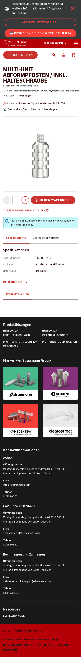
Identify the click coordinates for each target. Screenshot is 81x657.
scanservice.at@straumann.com (21, 533)
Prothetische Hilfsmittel (50, 264)
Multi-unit (9, 95)
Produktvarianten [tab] (17, 294)
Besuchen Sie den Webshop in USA (40, 33)
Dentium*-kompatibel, (27, 85)
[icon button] (72, 8)
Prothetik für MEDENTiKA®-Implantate (21, 344)
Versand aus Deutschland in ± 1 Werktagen (32, 109)
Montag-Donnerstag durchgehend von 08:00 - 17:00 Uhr (34, 469)
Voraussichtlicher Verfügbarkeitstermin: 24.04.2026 (36, 103)
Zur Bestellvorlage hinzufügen (26, 210)
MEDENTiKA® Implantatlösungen (55, 333)
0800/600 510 (10, 593)
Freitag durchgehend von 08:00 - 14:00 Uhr (27, 473)
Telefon (7, 492)
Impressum (10, 650)
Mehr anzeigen (24, 95)
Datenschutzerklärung (53, 645)
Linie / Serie (10, 271)
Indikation (8, 264)
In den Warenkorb (53, 200)
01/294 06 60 (10, 496)
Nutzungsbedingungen (18, 645)
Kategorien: (9, 85)
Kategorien (20, 55)
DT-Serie (41, 271)
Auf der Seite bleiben (40, 22)
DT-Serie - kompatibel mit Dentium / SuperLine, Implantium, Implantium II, (42, 90)
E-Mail (6, 481)
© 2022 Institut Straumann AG (23, 631)
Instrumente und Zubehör (59, 342)
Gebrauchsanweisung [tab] (46, 238)
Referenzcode (11, 258)
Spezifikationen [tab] (16, 238)
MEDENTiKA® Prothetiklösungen (16, 333)
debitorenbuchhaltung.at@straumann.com (27, 581)
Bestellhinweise (14, 616)
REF (38, 258)
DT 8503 (47, 258)
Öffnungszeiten (12, 465)
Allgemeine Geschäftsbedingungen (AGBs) (30, 640)
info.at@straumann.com (16, 485)
